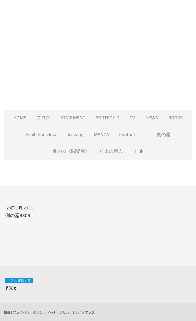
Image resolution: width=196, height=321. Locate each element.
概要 (7, 312)
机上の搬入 (111, 151)
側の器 (163, 134)
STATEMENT (72, 117)
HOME (19, 117)
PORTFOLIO (107, 117)
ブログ (43, 117)
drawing (75, 134)
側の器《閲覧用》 (71, 151)
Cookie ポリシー (60, 312)
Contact (127, 134)
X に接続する (19, 280)
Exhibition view (41, 134)
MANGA (101, 134)
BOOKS (175, 117)
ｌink (138, 151)
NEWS (151, 117)
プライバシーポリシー (29, 312)
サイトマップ (85, 312)
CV (132, 117)
